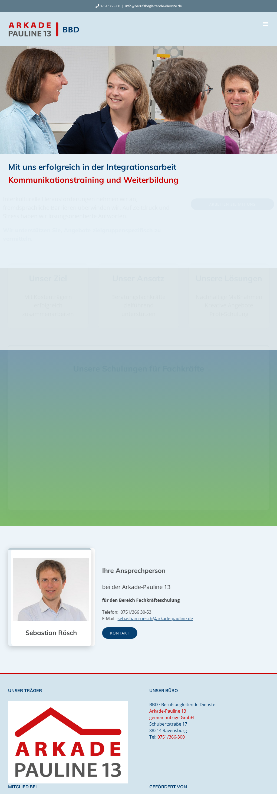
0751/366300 (110, 6)
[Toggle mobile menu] (266, 24)
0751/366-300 (171, 737)
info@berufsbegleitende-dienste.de (153, 6)
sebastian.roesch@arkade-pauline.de (157, 619)
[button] (80, 399)
